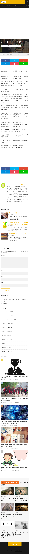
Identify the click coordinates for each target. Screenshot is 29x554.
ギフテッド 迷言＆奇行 (7, 323)
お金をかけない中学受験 (7, 312)
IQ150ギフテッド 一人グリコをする (18, 233)
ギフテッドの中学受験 (7, 327)
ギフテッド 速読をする (14, 213)
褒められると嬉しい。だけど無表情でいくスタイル (7, 516)
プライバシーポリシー (13, 5)
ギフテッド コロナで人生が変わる (21, 533)
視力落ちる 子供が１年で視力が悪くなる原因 (21, 499)
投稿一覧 (23, 184)
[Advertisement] (14, 23)
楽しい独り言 (18, 514)
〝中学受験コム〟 (5, 303)
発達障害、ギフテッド (7, 347)
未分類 (3, 343)
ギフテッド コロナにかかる (7, 499)
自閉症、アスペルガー (7, 351)
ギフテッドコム (18, 550)
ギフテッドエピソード (7, 335)
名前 (2, 270)
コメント (3, 255)
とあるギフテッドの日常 (15, 45)
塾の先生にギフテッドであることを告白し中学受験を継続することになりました (7, 535)
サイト (2, 282)
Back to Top (14, 544)
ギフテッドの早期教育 (7, 331)
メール (2, 276)
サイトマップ (3, 5)
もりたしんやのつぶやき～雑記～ (9, 319)
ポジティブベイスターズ (7, 339)
